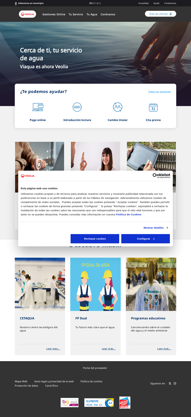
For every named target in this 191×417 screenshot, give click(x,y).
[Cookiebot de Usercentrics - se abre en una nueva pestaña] (155, 175)
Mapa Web (21, 381)
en (95, 3)
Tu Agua (92, 14)
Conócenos (108, 14)
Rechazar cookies (45, 238)
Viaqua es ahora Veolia (44, 66)
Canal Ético (51, 385)
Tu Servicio (76, 14)
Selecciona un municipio (31, 3)
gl (100, 3)
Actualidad (143, 3)
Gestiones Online (53, 14)
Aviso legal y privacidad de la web (54, 381)
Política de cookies (91, 381)
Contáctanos (170, 3)
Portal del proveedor (95, 368)
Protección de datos (26, 385)
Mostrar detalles (154, 227)
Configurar (95, 238)
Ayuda (156, 3)
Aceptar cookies (146, 238)
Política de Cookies (128, 214)
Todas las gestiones (159, 91)
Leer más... (53, 348)
